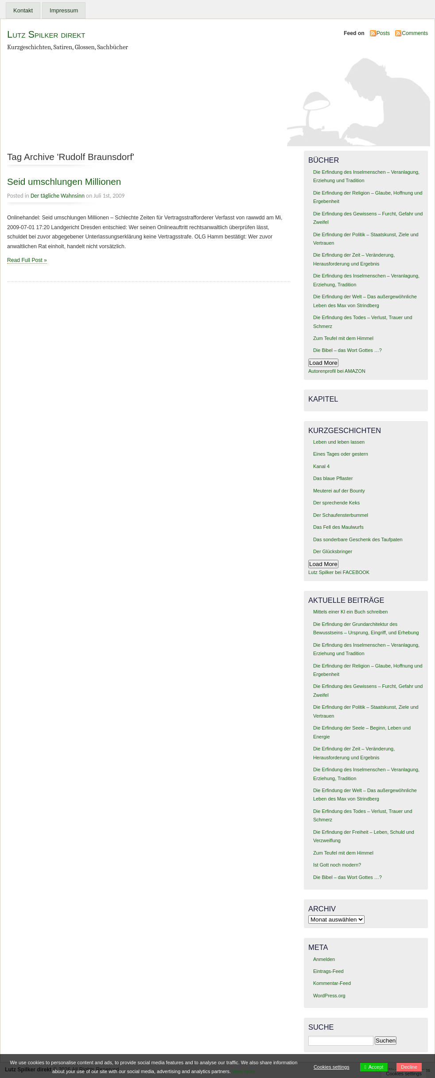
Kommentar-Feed (332, 983)
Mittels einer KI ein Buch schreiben (350, 611)
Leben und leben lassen (339, 442)
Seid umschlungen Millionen (64, 181)
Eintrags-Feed (328, 971)
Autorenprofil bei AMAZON (336, 371)
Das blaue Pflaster (333, 478)
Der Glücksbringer (332, 551)
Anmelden (324, 959)
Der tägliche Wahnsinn (58, 195)
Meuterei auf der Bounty (339, 490)
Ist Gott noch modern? (337, 864)
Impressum (64, 10)
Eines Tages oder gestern (340, 454)
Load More (323, 362)
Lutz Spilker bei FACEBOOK (338, 572)
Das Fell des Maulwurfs (338, 527)
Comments (415, 33)
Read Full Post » (27, 260)
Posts (383, 33)
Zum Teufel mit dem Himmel (343, 338)
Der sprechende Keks (336, 502)
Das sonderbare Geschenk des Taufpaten (358, 539)
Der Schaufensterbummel (340, 515)
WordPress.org (329, 995)
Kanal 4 (321, 466)
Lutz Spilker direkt (46, 34)
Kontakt (23, 10)
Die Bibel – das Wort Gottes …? (347, 350)
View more (243, 1071)
